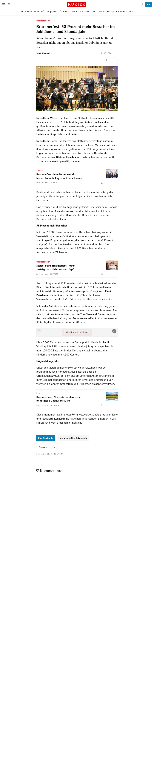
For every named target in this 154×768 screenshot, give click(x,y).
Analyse (39, 170)
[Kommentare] (107, 60)
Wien (36, 11)
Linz (38, 393)
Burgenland (51, 11)
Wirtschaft (84, 11)
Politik (74, 11)
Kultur (102, 11)
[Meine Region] (9, 4)
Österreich (64, 11)
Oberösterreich (43, 21)
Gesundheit (121, 11)
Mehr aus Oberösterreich (73, 438)
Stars (131, 11)
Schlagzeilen (26, 11)
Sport (93, 11)
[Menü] (3, 4)
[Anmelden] (142, 4)
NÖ (42, 11)
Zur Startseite (45, 438)
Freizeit (110, 11)
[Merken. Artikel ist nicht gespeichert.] (115, 60)
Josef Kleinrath (43, 53)
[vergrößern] (114, 69)
